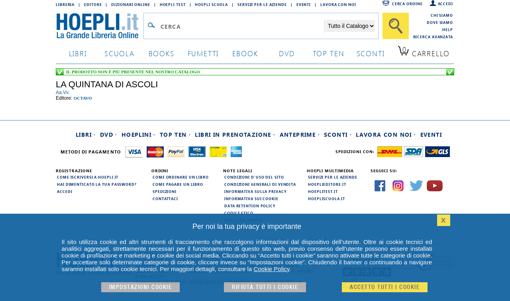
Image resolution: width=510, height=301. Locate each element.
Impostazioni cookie (140, 287)
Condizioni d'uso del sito (254, 177)
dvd (287, 53)
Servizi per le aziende (262, 4)
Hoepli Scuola (211, 4)
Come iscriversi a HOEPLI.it (87, 177)
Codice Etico (238, 213)
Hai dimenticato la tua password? (97, 184)
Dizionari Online (130, 4)
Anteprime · (300, 134)
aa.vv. (62, 92)
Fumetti (203, 53)
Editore (93, 4)
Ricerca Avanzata (433, 36)
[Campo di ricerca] (242, 26)
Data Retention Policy (249, 205)
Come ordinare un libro (181, 177)
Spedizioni (165, 191)
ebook (245, 53)
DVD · (109, 134)
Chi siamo (442, 15)
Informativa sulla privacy (255, 191)
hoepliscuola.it (326, 198)
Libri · (86, 134)
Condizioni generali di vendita (260, 184)
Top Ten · (175, 134)
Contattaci (165, 198)
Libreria (65, 4)
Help (447, 29)
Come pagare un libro (178, 184)
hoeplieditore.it (327, 184)
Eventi (303, 4)
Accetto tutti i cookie (385, 287)
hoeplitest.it (323, 191)
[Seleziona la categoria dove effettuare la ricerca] (350, 26)
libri (78, 53)
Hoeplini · (139, 134)
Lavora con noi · (386, 134)
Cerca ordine (407, 3)
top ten (329, 53)
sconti (371, 53)
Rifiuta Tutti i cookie (265, 287)
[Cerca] (395, 26)
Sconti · (338, 134)
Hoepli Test (173, 4)
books (162, 53)
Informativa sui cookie (251, 198)
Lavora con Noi (338, 4)
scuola (119, 53)
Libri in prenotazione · (235, 134)
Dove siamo (440, 22)
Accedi (445, 3)
